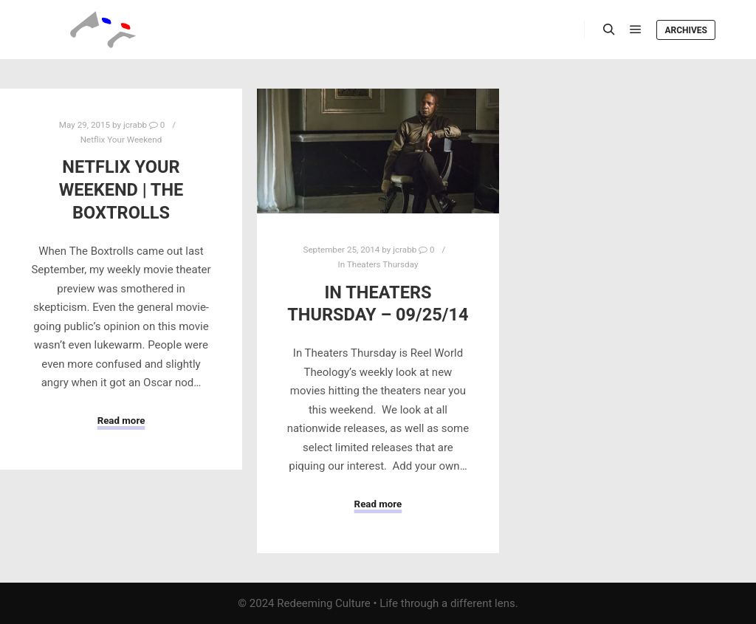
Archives (685, 30)
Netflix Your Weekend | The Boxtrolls (121, 189)
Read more (121, 420)
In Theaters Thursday (378, 264)
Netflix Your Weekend (121, 139)
